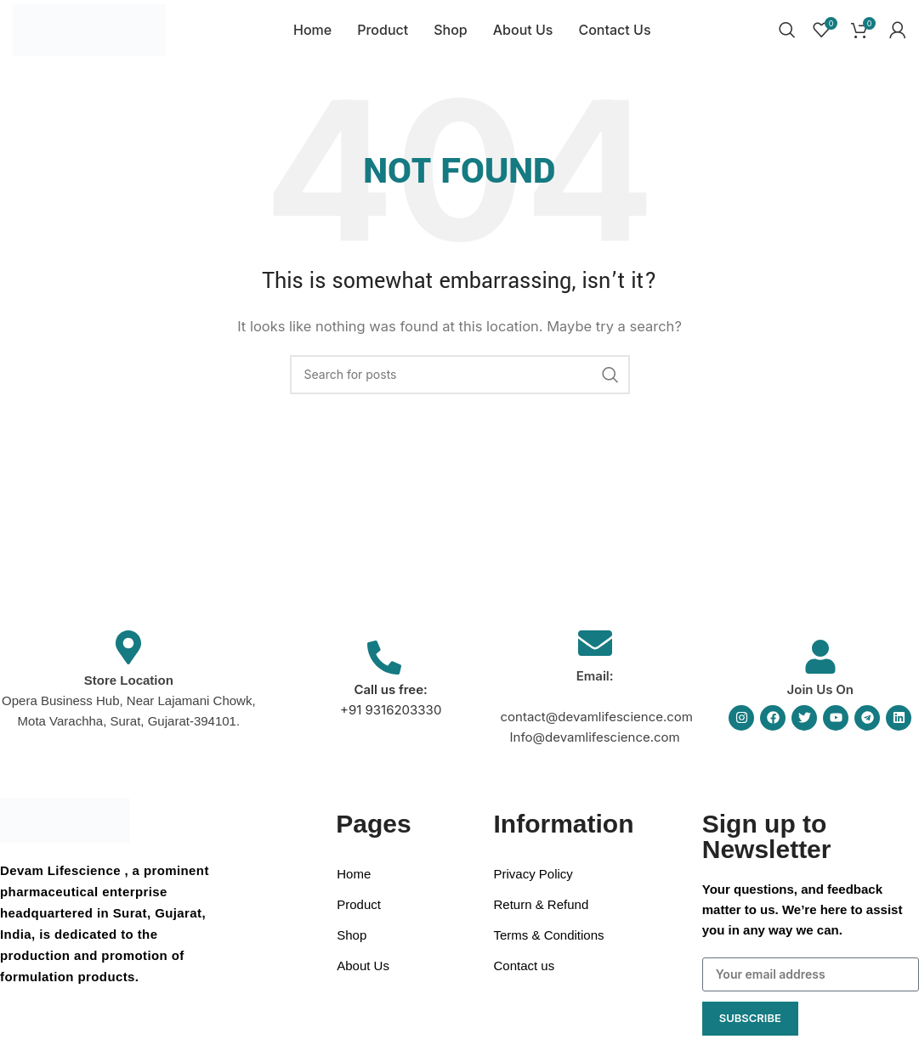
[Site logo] (91, 35)
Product (359, 917)
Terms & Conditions (549, 947)
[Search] (787, 37)
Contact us (524, 978)
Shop (351, 947)
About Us (363, 978)
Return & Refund (541, 917)
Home (354, 886)
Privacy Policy (533, 886)
